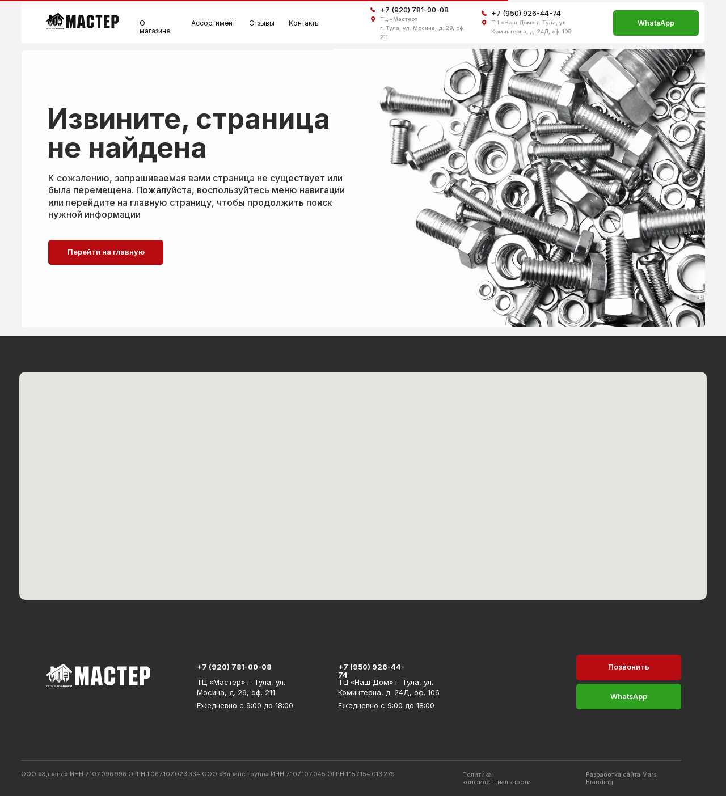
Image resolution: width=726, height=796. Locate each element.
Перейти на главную (106, 252)
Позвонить (628, 667)
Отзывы (262, 23)
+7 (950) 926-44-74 (526, 13)
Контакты (304, 23)
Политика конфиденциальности (496, 778)
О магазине (155, 27)
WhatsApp (656, 23)
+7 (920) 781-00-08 (414, 10)
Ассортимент (213, 23)
